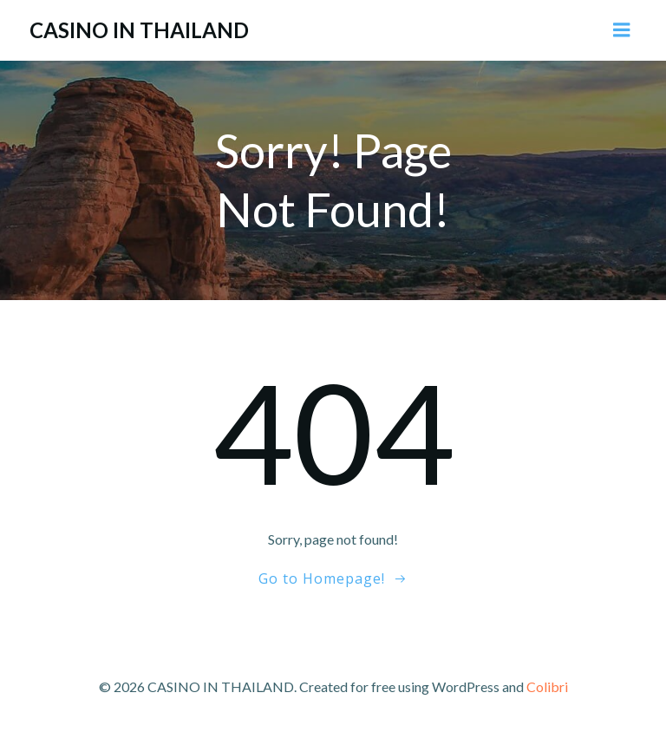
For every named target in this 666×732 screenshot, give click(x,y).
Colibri (547, 686)
